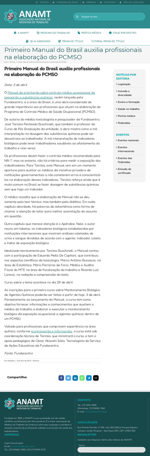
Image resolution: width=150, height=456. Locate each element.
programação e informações (51, 331)
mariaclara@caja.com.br (23, 446)
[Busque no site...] (109, 16)
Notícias (36, 361)
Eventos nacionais (128, 140)
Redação (11, 361)
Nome (82, 445)
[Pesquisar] (77, 16)
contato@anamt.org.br (96, 411)
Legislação (124, 84)
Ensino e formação (129, 101)
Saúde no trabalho (129, 108)
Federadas (124, 122)
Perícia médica (126, 115)
